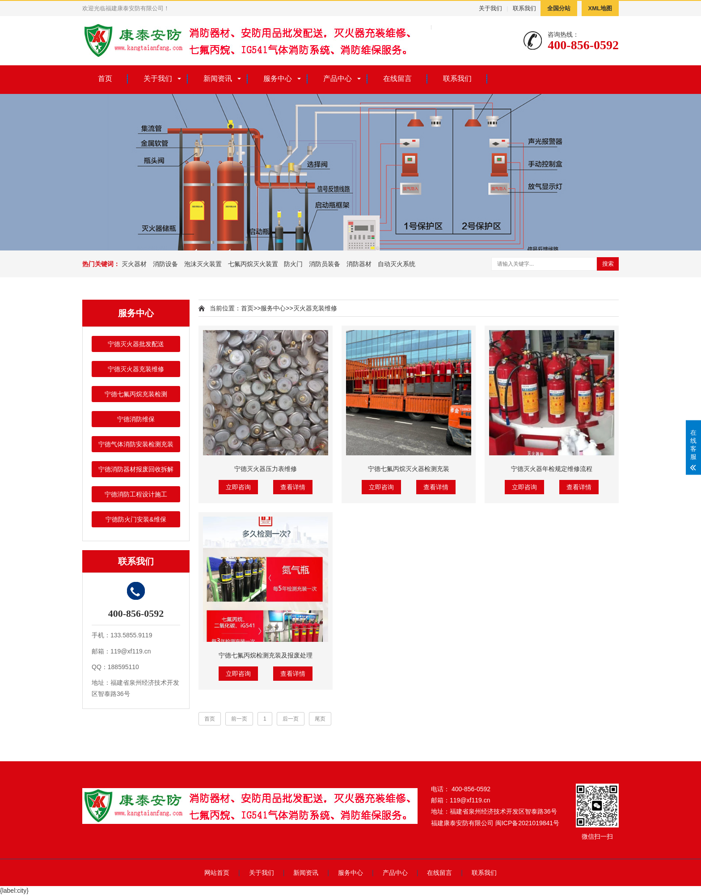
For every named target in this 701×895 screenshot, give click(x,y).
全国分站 (558, 8)
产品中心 (337, 78)
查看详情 (292, 487)
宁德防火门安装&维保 (136, 519)
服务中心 (277, 78)
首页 (105, 78)
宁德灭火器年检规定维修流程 (551, 468)
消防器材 (359, 263)
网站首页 (216, 872)
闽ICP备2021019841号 (527, 823)
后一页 (291, 719)
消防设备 (165, 263)
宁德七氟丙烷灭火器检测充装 (408, 468)
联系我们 (524, 8)
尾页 (320, 719)
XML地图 (600, 8)
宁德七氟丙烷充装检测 (136, 394)
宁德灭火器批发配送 (136, 344)
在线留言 (397, 78)
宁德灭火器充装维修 (136, 369)
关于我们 (490, 8)
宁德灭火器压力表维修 (265, 468)
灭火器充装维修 (315, 308)
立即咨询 (238, 487)
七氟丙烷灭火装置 (253, 263)
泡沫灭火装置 (203, 263)
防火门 (293, 263)
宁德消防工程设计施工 (136, 494)
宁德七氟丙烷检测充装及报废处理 (265, 655)
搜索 (608, 263)
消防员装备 (324, 263)
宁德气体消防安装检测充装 (135, 444)
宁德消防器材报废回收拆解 (135, 469)
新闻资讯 (217, 78)
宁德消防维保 (136, 419)
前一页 (239, 719)
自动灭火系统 (396, 263)
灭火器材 (134, 263)
